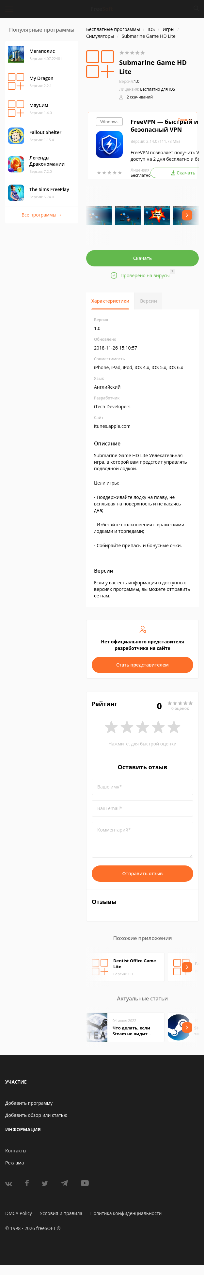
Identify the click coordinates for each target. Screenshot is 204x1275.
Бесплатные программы (113, 29)
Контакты (15, 1151)
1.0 (129, 81)
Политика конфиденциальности (126, 1213)
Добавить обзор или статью (36, 1115)
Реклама (14, 1163)
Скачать (142, 258)
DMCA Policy (18, 1213)
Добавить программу (29, 1103)
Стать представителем (142, 665)
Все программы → (42, 215)
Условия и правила (61, 1213)
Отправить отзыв (142, 873)
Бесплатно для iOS (157, 89)
